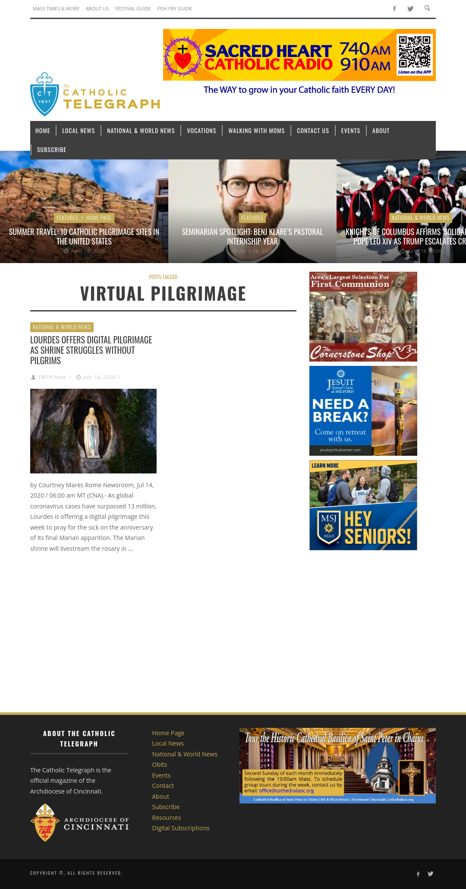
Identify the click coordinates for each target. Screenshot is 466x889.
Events (161, 775)
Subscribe (166, 807)
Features (68, 217)
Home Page (99, 217)
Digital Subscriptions (181, 828)
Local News (168, 743)
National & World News (421, 217)
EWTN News (52, 377)
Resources (166, 817)
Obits (159, 764)
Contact (163, 785)
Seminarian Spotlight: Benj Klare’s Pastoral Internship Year (252, 236)
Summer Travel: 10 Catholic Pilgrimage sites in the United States (84, 236)
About (160, 796)
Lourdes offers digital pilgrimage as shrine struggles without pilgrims (91, 350)
